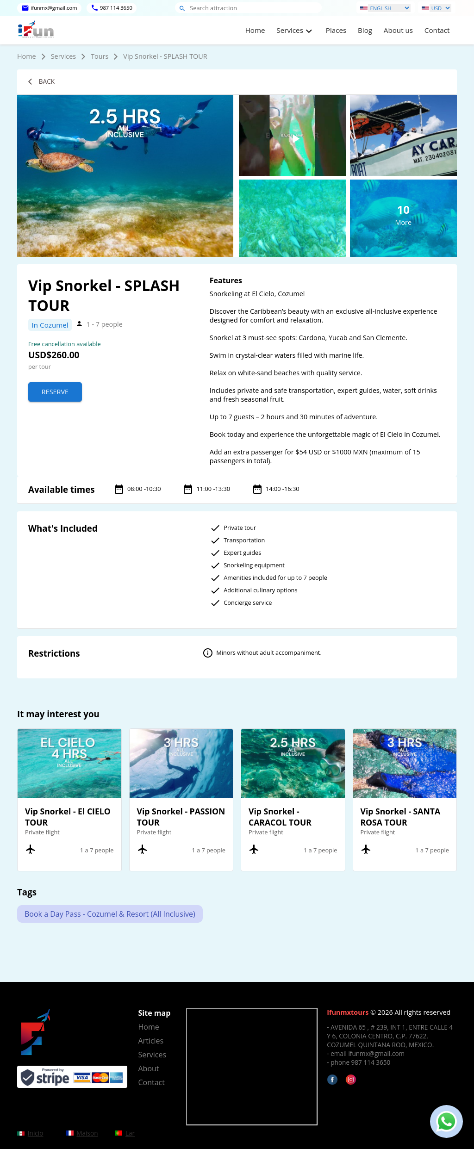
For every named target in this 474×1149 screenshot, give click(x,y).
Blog (365, 30)
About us (398, 30)
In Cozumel (50, 324)
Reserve (55, 391)
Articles (151, 1041)
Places (336, 30)
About (148, 1068)
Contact (437, 30)
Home (255, 30)
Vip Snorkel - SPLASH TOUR (165, 56)
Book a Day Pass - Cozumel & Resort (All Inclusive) (110, 914)
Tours (99, 56)
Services (63, 56)
